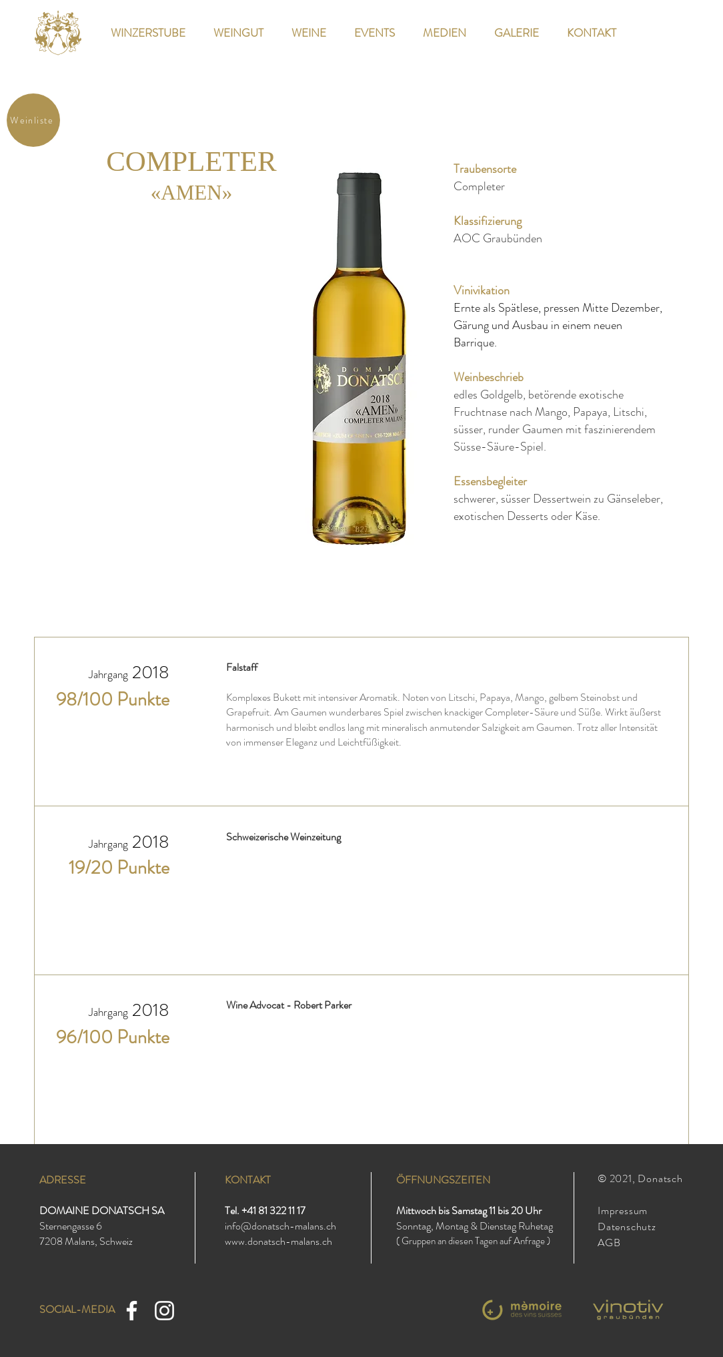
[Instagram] (164, 1311)
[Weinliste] (33, 120)
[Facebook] (132, 1311)
